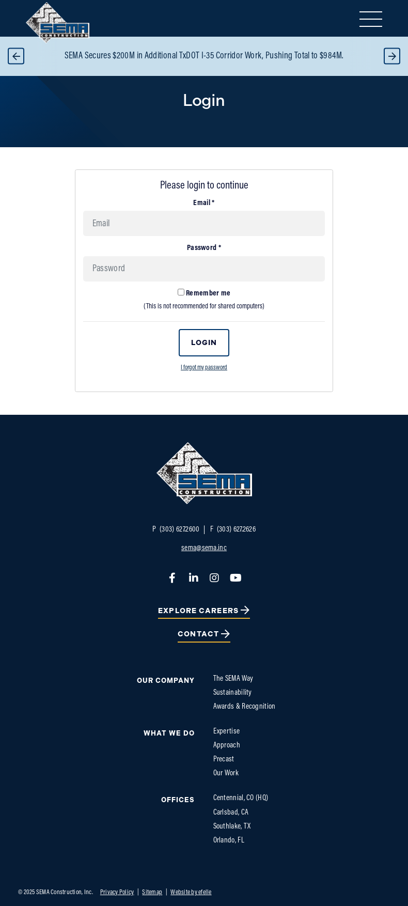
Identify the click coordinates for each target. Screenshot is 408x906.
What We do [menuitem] (169, 733)
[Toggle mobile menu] (370, 19)
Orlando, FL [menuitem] (228, 841)
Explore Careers (198, 610)
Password (204, 248)
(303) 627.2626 (233, 530)
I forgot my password (204, 368)
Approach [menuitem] (226, 745)
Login (204, 342)
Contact (198, 634)
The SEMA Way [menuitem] (233, 679)
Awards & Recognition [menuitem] (244, 707)
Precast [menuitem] (223, 759)
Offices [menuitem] (178, 800)
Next (392, 56)
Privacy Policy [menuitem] (117, 892)
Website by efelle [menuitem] (190, 892)
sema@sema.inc (204, 548)
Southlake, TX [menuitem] (232, 827)
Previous (16, 56)
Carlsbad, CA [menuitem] (231, 813)
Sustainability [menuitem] (232, 693)
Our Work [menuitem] (226, 773)
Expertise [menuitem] (226, 732)
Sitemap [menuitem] (152, 892)
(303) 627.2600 (176, 530)
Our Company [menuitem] (166, 680)
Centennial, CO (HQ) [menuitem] (241, 798)
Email (203, 203)
